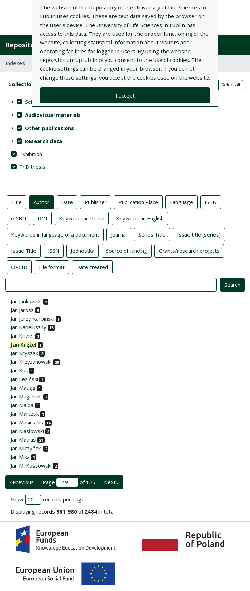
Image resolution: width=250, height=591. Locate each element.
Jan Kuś (19, 370)
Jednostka (82, 250)
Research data (43, 141)
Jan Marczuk (25, 413)
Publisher (96, 201)
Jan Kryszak (24, 353)
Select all (230, 85)
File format (52, 266)
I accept (125, 95)
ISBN (211, 201)
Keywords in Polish (81, 218)
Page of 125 (68, 482)
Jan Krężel (23, 344)
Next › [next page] (111, 482)
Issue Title (23, 250)
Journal (119, 234)
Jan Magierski (26, 396)
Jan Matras (23, 439)
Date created (92, 266)
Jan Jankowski (26, 301)
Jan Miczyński (26, 448)
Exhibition (30, 153)
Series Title (151, 234)
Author (41, 201)
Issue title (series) (199, 234)
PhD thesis (32, 166)
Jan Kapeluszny (28, 327)
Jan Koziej (22, 335)
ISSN (53, 250)
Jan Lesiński (24, 379)
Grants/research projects (189, 250)
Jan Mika (20, 456)
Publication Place (138, 201)
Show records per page (48, 500)
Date (67, 201)
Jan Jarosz (22, 309)
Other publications (49, 127)
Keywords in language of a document (55, 234)
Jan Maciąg (23, 387)
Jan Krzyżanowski (31, 361)
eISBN (18, 218)
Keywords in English (140, 218)
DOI (42, 218)
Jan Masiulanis (27, 422)
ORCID (19, 266)
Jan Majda (22, 404)
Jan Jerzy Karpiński (32, 318)
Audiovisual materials (53, 114)
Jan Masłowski (27, 430)
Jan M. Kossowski (31, 465)
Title (16, 201)
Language (181, 201)
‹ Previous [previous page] (22, 482)
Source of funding (126, 250)
